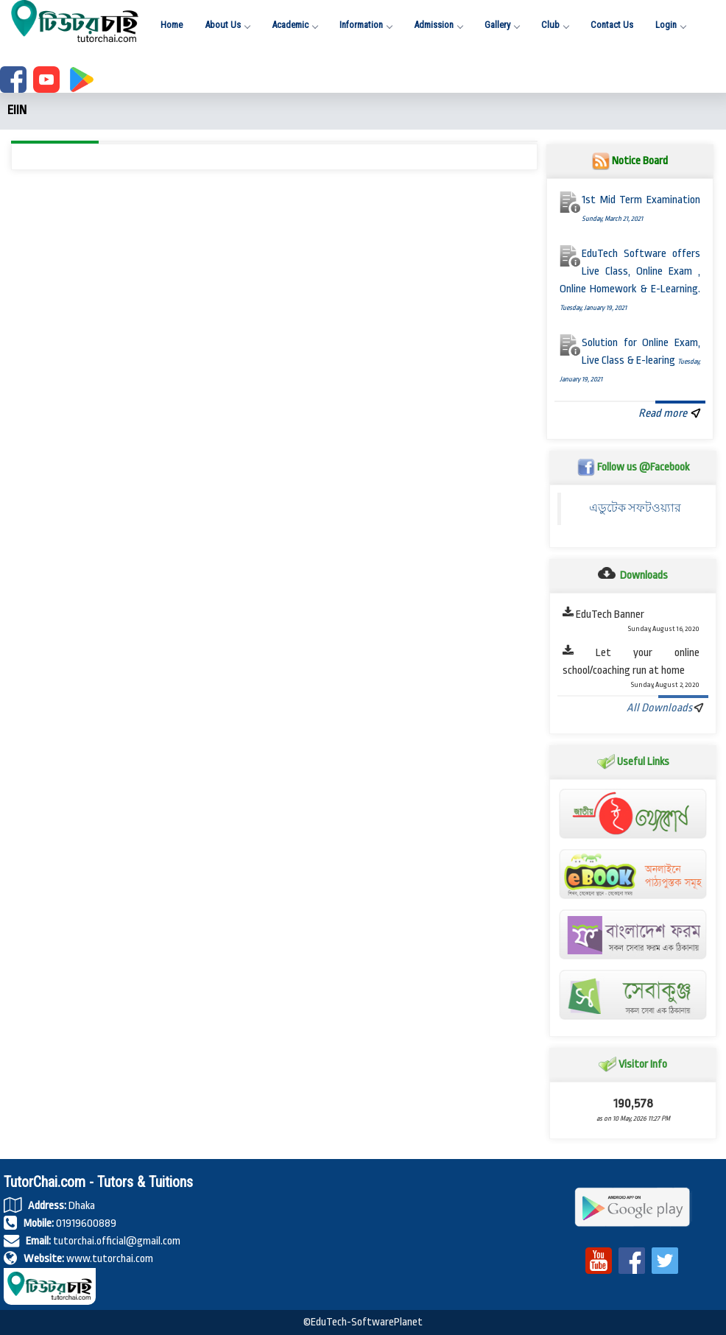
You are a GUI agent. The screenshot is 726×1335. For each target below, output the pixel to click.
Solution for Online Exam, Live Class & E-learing (630, 360)
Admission (438, 24)
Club (554, 24)
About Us (227, 24)
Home (172, 24)
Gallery (501, 24)
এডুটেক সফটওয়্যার (639, 508)
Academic (294, 24)
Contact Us (612, 24)
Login (670, 24)
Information (365, 24)
